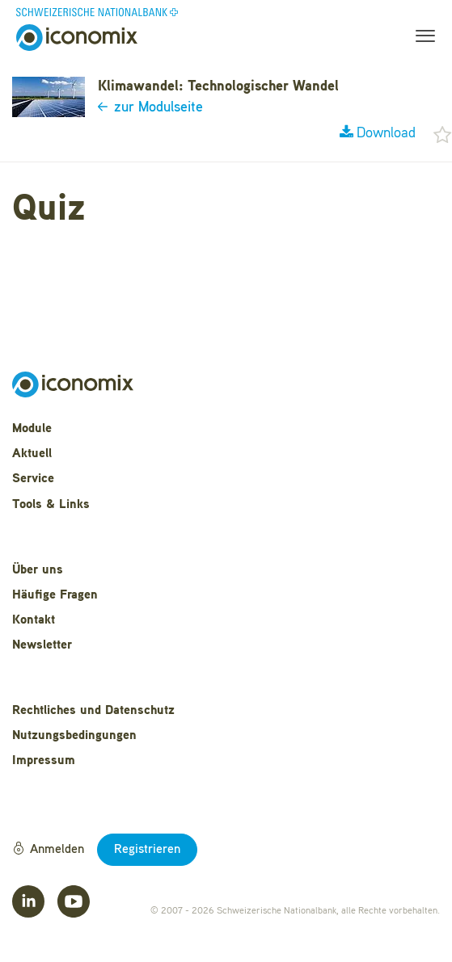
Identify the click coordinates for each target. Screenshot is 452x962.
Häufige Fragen (55, 595)
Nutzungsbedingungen (74, 735)
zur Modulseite (150, 107)
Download (378, 133)
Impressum (43, 760)
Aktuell (32, 453)
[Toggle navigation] (420, 38)
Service (33, 479)
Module (32, 428)
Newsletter (42, 645)
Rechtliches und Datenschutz (93, 710)
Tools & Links (51, 504)
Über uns (37, 570)
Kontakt (33, 620)
